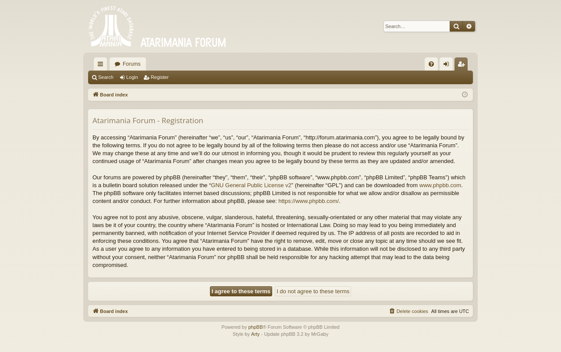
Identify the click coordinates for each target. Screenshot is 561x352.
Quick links (102, 66)
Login (132, 77)
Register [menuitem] (463, 66)
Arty (255, 334)
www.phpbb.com (440, 185)
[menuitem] (431, 64)
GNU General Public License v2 (251, 185)
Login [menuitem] (448, 66)
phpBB (255, 327)
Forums (132, 64)
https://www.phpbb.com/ (308, 201)
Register (160, 77)
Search (106, 77)
